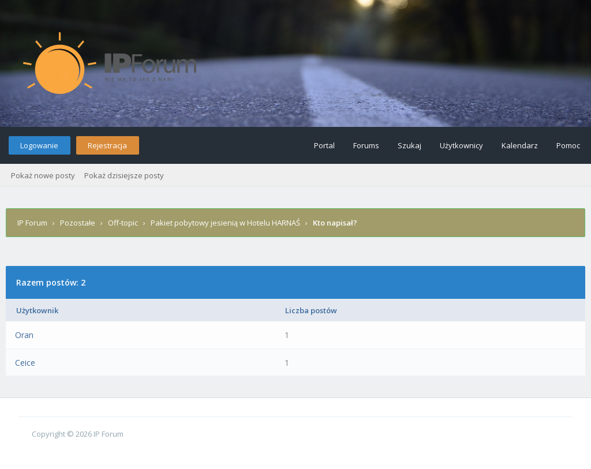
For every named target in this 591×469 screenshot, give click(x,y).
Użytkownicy (461, 145)
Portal (324, 145)
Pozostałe (77, 222)
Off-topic (123, 222)
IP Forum (32, 222)
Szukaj (409, 145)
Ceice (25, 362)
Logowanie (39, 145)
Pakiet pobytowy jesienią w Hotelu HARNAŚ (225, 222)
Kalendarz (520, 145)
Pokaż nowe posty (43, 175)
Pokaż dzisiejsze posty (124, 175)
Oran (24, 334)
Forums (366, 145)
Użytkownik (37, 310)
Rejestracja (107, 145)
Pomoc (568, 145)
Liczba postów (311, 310)
